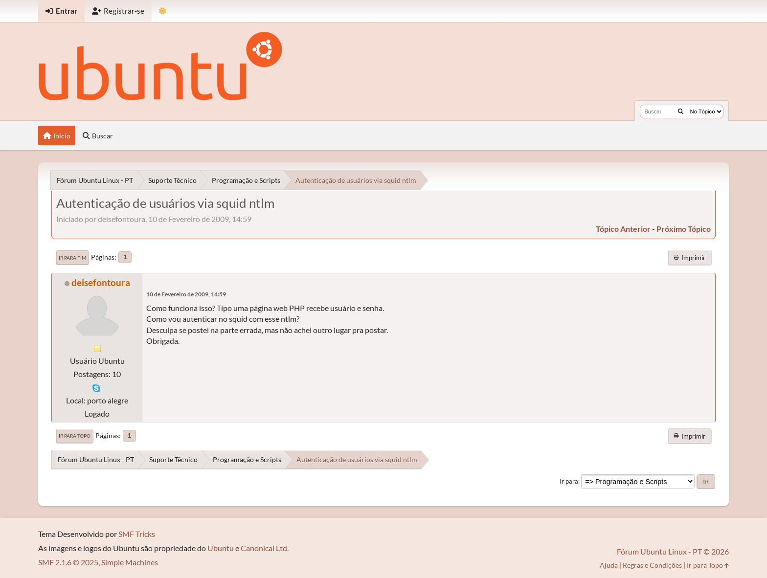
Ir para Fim (72, 258)
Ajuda (609, 565)
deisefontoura (100, 282)
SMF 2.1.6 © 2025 (68, 562)
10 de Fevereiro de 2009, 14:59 (186, 294)
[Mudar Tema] (163, 11)
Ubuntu (220, 548)
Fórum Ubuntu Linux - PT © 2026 (673, 551)
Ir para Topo (74, 436)
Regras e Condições (652, 565)
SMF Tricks (136, 533)
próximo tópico (683, 228)
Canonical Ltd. (265, 548)
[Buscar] (680, 111)
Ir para (569, 481)
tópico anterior (623, 228)
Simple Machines (129, 562)
